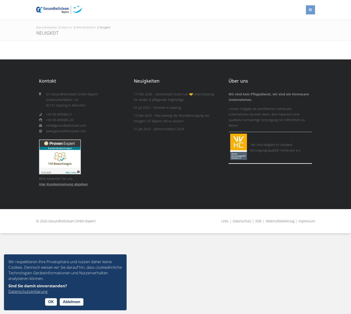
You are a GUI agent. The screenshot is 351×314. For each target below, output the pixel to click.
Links (225, 221)
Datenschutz (242, 221)
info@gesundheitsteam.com (66, 125)
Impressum (307, 221)
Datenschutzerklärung (28, 291)
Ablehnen (71, 302)
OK (51, 302)
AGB (258, 221)
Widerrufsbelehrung (280, 221)
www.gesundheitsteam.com (66, 131)
